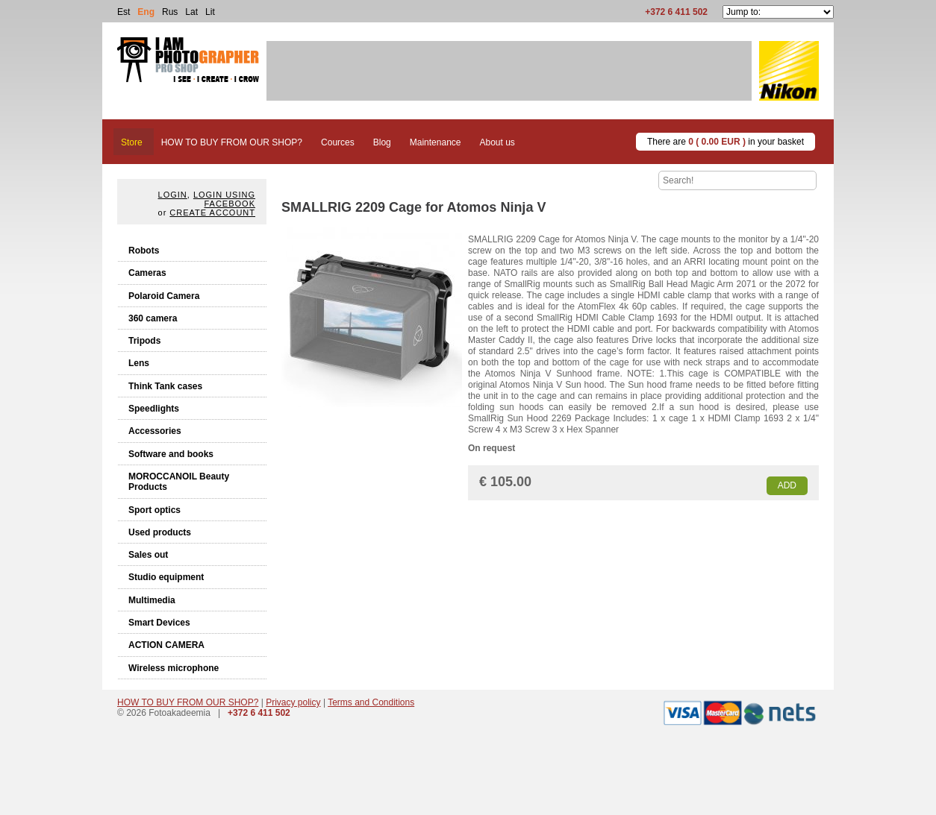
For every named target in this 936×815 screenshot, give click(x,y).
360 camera (152, 318)
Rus (170, 12)
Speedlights (153, 408)
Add (787, 485)
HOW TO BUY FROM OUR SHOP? (187, 702)
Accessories (154, 431)
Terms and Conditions (371, 702)
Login (172, 194)
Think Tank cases (165, 386)
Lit (210, 12)
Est (123, 12)
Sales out (148, 555)
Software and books (170, 454)
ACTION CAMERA (166, 645)
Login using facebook (224, 199)
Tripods (144, 341)
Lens (138, 363)
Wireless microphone (173, 668)
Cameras (147, 273)
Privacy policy (293, 702)
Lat (191, 12)
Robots (143, 250)
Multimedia (151, 600)
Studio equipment (166, 577)
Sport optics (154, 510)
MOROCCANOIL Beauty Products (178, 481)
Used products (159, 532)
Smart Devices (159, 622)
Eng (146, 12)
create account (212, 212)
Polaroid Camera (163, 296)
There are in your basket (725, 141)
